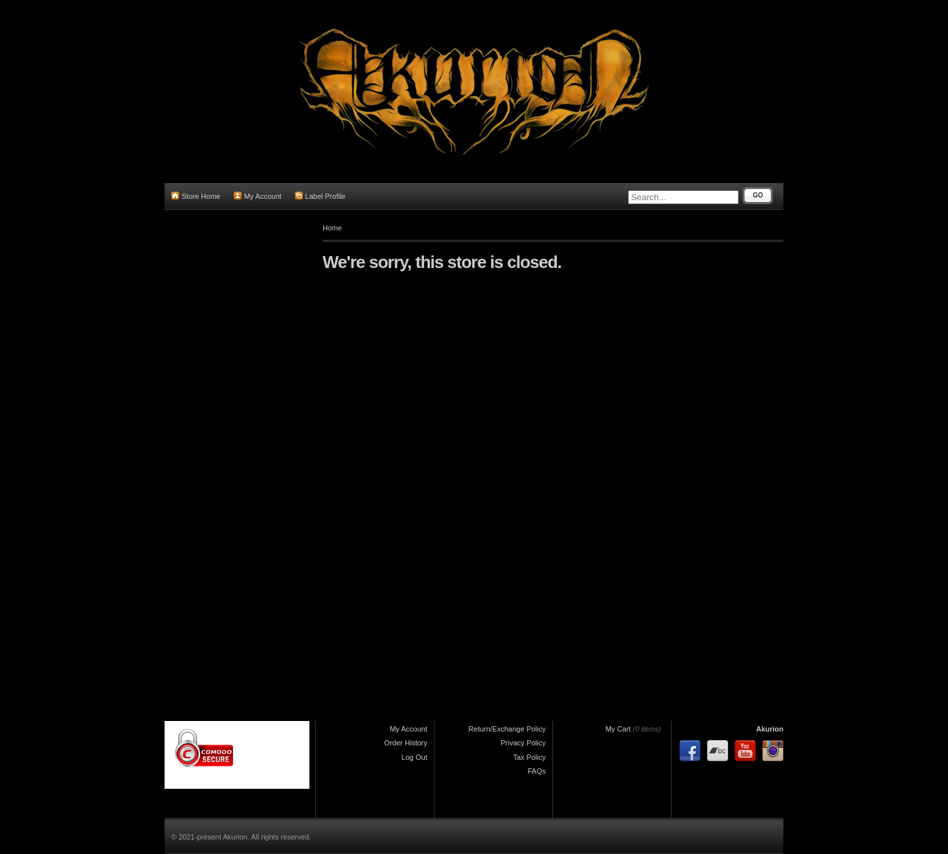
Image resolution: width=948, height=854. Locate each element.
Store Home (196, 196)
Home (332, 228)
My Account (258, 196)
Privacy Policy (523, 743)
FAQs (536, 771)
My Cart (618, 729)
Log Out (414, 757)
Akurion (769, 729)
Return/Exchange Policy (507, 729)
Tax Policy (529, 757)
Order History (405, 743)
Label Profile (320, 196)
